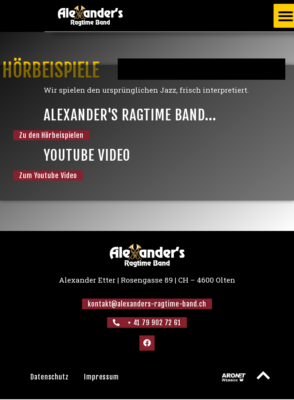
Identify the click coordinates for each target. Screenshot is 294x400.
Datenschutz (49, 377)
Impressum (101, 377)
